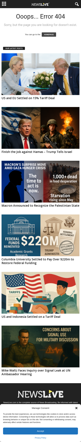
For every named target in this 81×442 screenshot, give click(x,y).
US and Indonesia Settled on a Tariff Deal (31, 317)
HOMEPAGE (49, 34)
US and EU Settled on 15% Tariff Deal (28, 98)
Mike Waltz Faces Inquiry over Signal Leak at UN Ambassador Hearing (36, 372)
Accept (40, 431)
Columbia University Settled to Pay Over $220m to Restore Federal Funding (38, 261)
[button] (76, 408)
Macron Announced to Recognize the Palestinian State (40, 206)
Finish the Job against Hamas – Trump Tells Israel (37, 152)
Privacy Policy (40, 438)
